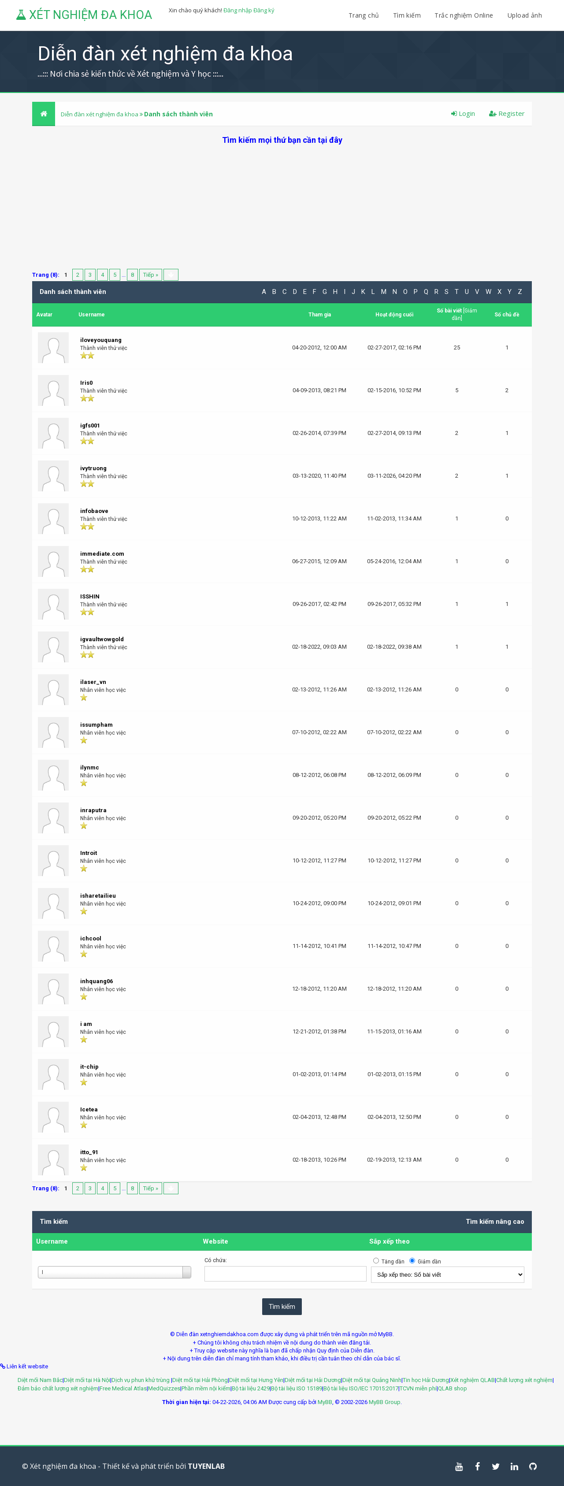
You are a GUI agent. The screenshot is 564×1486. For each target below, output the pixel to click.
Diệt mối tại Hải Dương (313, 1380)
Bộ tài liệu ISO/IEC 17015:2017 (360, 1388)
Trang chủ (364, 15)
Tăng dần (393, 1262)
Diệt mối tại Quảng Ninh (371, 1380)
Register (507, 113)
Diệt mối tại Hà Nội (87, 1380)
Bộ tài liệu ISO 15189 (296, 1388)
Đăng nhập (237, 10)
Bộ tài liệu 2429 (251, 1388)
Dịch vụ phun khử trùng (141, 1380)
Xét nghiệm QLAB (472, 1380)
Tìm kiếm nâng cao (495, 1222)
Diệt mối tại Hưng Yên (256, 1380)
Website (215, 1241)
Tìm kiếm (407, 15)
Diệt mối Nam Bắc (40, 1380)
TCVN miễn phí (418, 1388)
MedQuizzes (164, 1388)
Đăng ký (264, 10)
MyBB (325, 1402)
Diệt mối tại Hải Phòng (200, 1380)
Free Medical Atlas (123, 1388)
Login (463, 113)
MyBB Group (385, 1402)
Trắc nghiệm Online (464, 15)
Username (52, 1241)
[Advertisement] (282, 207)
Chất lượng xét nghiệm (524, 1380)
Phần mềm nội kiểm (206, 1388)
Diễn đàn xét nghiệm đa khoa (100, 114)
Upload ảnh (525, 15)
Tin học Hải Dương (426, 1380)
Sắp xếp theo (389, 1241)
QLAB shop (452, 1388)
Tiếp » (150, 274)
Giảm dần (429, 1262)
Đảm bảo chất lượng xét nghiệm (58, 1388)
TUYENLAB (206, 1466)
